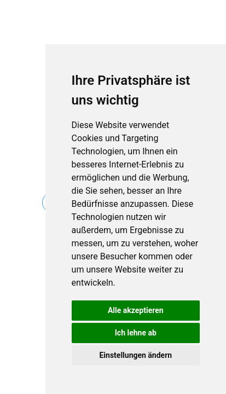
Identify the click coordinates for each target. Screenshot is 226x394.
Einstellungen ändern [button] (135, 355)
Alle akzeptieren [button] (136, 310)
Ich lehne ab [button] (136, 332)
